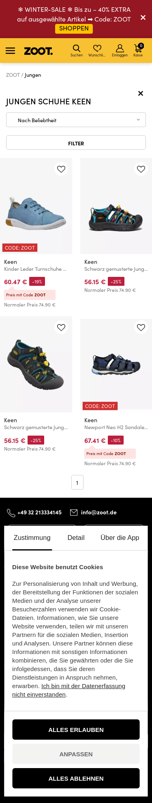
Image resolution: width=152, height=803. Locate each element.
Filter (76, 143)
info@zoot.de (99, 512)
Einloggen (120, 50)
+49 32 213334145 (39, 512)
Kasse (138, 49)
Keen (10, 262)
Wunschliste (97, 50)
